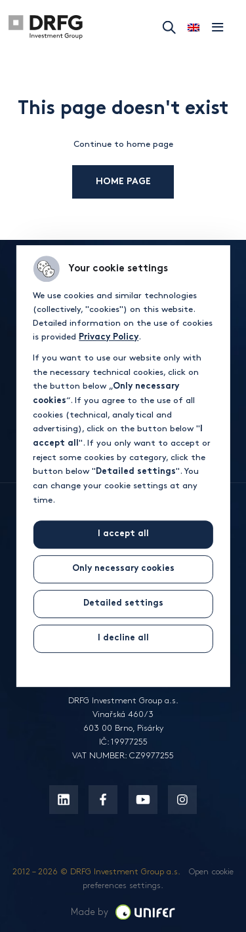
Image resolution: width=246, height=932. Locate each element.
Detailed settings (123, 604)
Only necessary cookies (123, 569)
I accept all (123, 534)
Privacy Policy (108, 338)
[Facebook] (103, 799)
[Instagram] (182, 799)
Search (169, 27)
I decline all (123, 638)
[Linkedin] (63, 799)
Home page (131, 182)
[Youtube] (143, 799)
